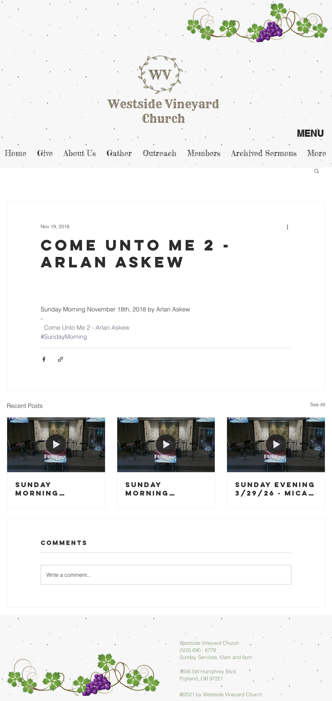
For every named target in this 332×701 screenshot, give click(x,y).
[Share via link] (60, 359)
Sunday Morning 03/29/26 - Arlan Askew (158, 488)
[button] (316, 170)
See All (317, 404)
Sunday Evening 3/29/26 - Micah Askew (275, 488)
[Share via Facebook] (44, 359)
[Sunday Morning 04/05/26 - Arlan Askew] (56, 444)
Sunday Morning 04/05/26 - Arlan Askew (48, 488)
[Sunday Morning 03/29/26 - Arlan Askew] (166, 444)
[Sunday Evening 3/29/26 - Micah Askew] (276, 444)
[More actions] (287, 226)
